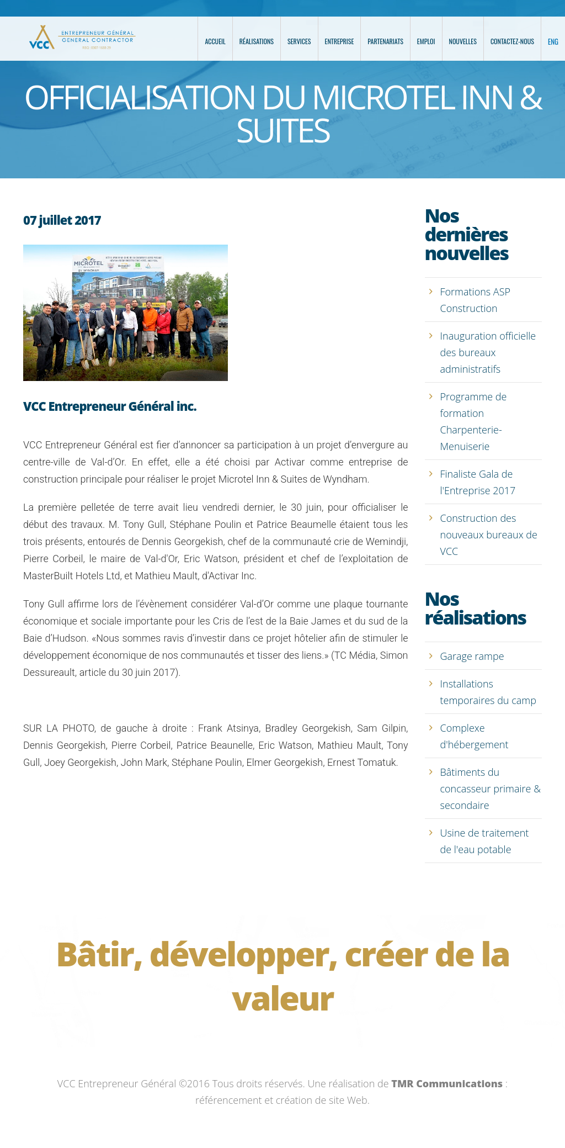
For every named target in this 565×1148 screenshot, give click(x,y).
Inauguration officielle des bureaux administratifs (488, 352)
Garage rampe (472, 656)
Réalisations (256, 41)
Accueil (215, 41)
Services (299, 41)
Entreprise (339, 41)
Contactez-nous (512, 41)
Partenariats (385, 41)
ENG (553, 41)
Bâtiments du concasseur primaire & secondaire (490, 788)
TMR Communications (447, 1083)
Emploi (426, 41)
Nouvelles (463, 41)
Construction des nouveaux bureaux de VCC (488, 534)
